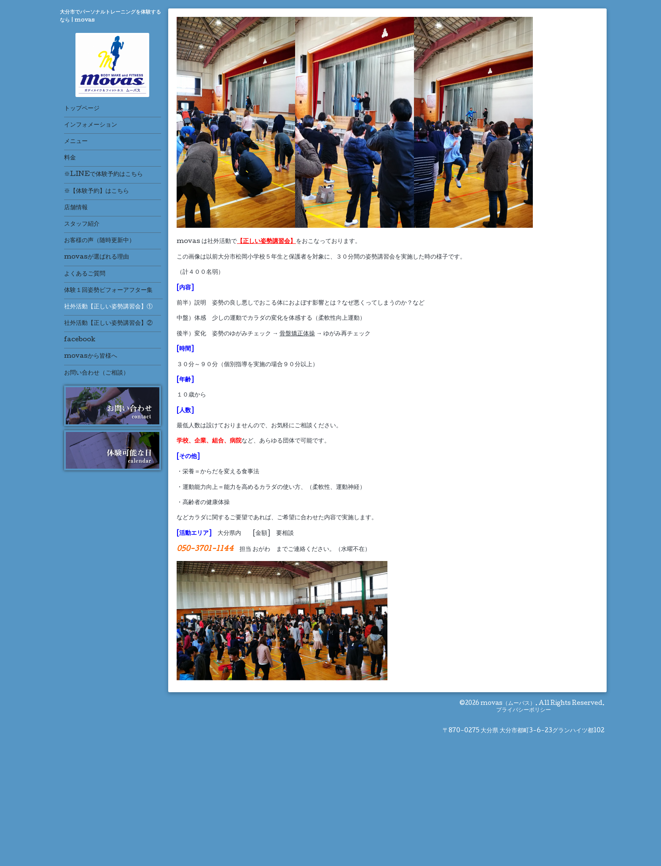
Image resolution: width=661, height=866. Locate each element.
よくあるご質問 (84, 274)
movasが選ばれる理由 (96, 257)
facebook (79, 340)
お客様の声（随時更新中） (99, 240)
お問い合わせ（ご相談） (96, 373)
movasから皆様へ (90, 356)
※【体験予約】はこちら (96, 191)
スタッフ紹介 (81, 224)
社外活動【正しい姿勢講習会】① (108, 307)
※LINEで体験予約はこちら (103, 174)
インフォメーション (90, 125)
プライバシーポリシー (523, 710)
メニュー (76, 141)
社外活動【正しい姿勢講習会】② (108, 323)
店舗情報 (76, 208)
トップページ (81, 108)
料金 (70, 158)
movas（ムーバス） (508, 704)
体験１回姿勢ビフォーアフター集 (108, 290)
